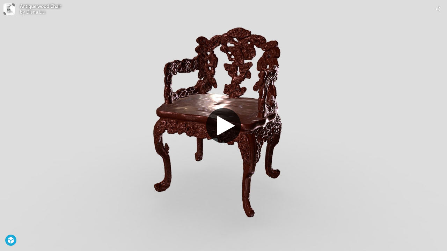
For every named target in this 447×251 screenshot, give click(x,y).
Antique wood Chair (40, 6)
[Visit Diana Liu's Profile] (9, 9)
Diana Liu (35, 12)
